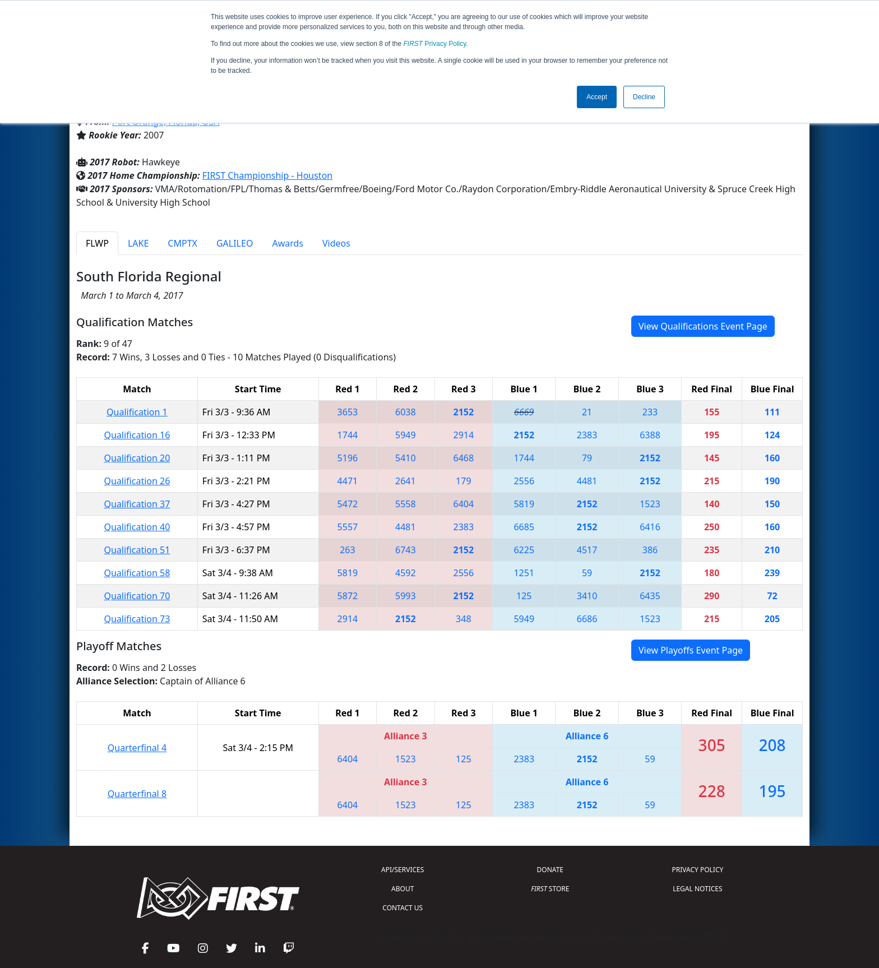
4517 (587, 550)
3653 (347, 412)
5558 (405, 504)
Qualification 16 (137, 435)
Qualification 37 (137, 504)
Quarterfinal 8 (137, 794)
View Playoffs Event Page (691, 650)
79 (587, 458)
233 (650, 412)
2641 (405, 481)
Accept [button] (596, 97)
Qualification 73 (137, 619)
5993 (405, 596)
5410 (405, 458)
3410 (587, 596)
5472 (347, 504)
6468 (464, 458)
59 (587, 573)
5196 (347, 458)
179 (463, 481)
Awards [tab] (287, 243)
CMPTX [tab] (182, 243)
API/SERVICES (402, 869)
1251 (523, 573)
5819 (523, 504)
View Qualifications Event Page (703, 326)
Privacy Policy (435, 44)
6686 (587, 619)
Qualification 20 (137, 458)
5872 (347, 596)
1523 (650, 504)
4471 (347, 481)
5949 (405, 435)
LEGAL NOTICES (698, 888)
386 (650, 550)
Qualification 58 (137, 573)
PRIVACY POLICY (697, 869)
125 (523, 596)
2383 (587, 435)
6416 (650, 527)
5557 (347, 527)
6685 (523, 527)
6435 (650, 596)
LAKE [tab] (138, 243)
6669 (524, 412)
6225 (523, 550)
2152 (464, 412)
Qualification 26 (137, 481)
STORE (550, 888)
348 (463, 619)
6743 (405, 550)
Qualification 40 (137, 527)
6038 (405, 412)
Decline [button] (644, 97)
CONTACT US (402, 908)
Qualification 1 (137, 412)
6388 (650, 435)
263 (347, 550)
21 (587, 412)
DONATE (550, 869)
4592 (405, 573)
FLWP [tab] (97, 243)
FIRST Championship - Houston (267, 175)
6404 (464, 504)
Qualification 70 (137, 596)
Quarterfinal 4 (137, 748)
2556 (523, 481)
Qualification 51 (137, 550)
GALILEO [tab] (234, 243)
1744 (347, 435)
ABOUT (402, 888)
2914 (464, 435)
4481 (587, 481)
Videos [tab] (336, 243)
